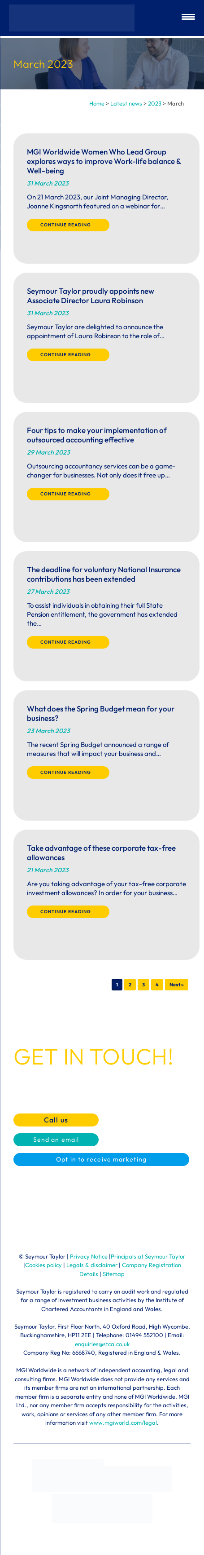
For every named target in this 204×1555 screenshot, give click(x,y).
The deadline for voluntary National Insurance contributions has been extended (104, 574)
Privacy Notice (89, 1256)
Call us (56, 1119)
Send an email (56, 1139)
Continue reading (68, 225)
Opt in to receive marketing (101, 1159)
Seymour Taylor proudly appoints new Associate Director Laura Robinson (90, 295)
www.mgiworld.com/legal (123, 1422)
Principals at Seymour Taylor (148, 1256)
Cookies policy (43, 1264)
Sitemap (114, 1273)
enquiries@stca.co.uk (102, 1343)
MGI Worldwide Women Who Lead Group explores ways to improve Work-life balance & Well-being (104, 161)
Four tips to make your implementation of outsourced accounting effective (97, 434)
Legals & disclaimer (91, 1264)
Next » (176, 984)
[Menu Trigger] (188, 18)
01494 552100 (144, 1335)
